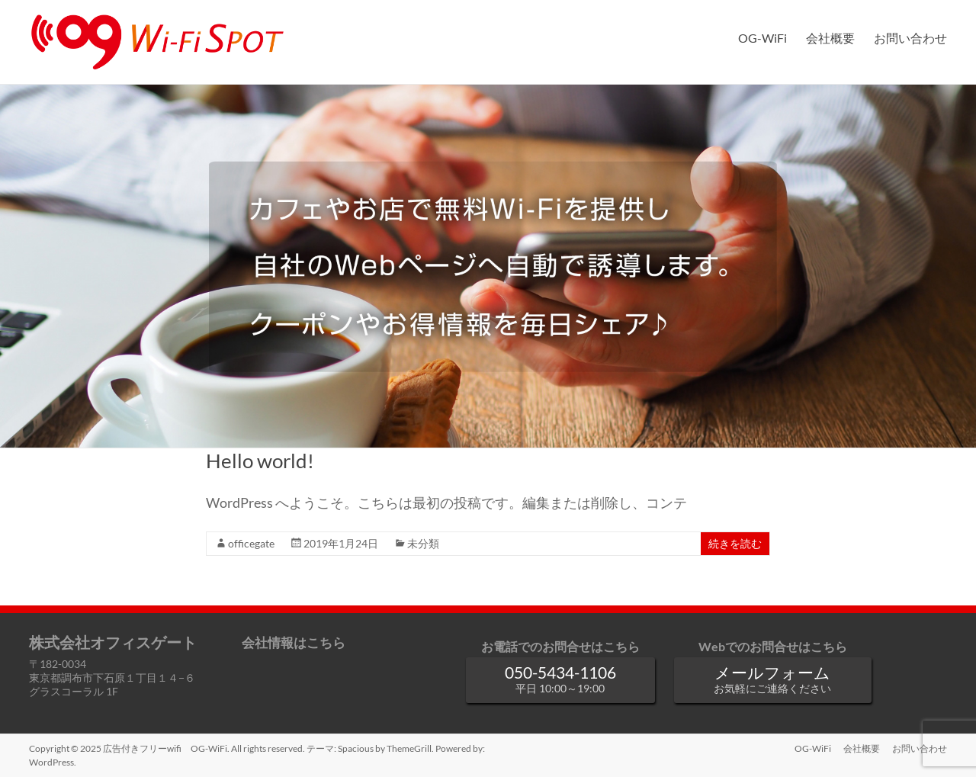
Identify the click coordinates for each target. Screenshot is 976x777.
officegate (251, 543)
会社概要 (830, 38)
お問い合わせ (910, 38)
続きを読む (735, 543)
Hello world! (260, 460)
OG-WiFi (762, 38)
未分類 (423, 543)
